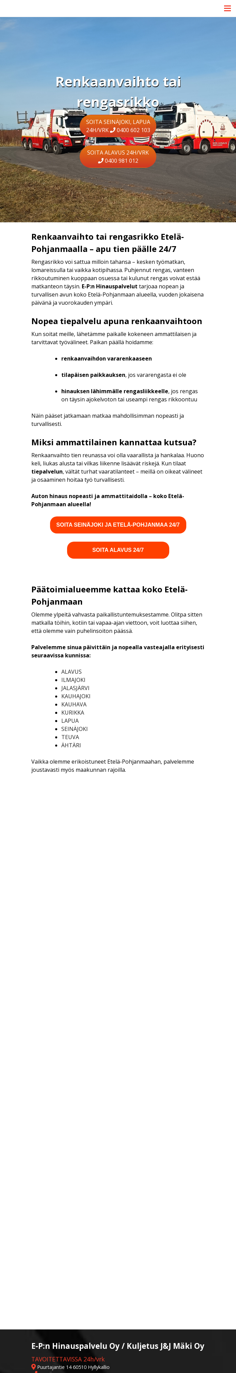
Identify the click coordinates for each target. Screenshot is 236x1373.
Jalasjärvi (76, 688)
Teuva (70, 737)
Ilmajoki (73, 680)
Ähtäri (71, 745)
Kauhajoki (76, 696)
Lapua (70, 720)
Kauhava (73, 704)
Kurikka (72, 712)
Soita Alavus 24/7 (118, 550)
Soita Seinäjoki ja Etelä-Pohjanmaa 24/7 (117, 525)
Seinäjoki (74, 729)
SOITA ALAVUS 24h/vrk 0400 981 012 (118, 156)
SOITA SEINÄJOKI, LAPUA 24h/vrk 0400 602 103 (118, 126)
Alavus (71, 671)
